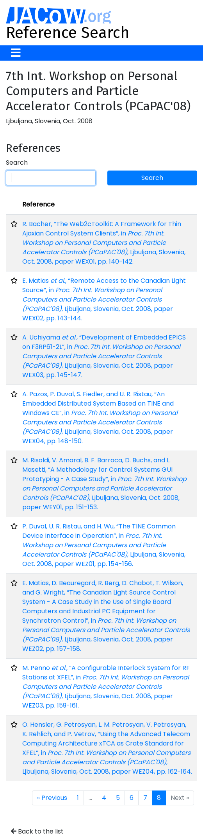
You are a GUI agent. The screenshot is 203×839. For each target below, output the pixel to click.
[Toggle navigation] (16, 53)
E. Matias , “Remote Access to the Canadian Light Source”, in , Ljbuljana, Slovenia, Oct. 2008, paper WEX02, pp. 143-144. (104, 299)
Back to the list (37, 831)
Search (17, 162)
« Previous (52, 797)
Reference (38, 204)
